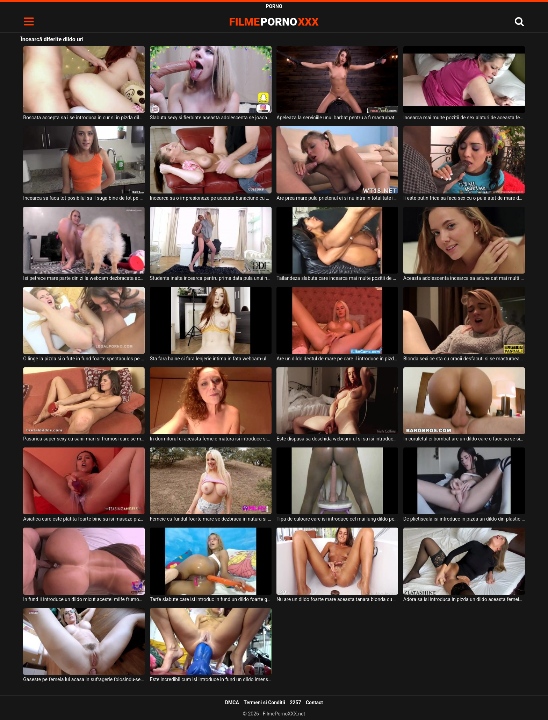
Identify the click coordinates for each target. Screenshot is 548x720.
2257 (295, 702)
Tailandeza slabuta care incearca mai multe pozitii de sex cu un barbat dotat (337, 278)
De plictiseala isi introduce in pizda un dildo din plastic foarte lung (464, 519)
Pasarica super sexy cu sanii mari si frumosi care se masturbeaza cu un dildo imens (84, 439)
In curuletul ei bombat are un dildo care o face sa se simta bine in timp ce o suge (464, 439)
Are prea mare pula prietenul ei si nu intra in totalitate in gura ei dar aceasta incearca (337, 198)
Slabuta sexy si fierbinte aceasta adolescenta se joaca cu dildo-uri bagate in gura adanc (211, 117)
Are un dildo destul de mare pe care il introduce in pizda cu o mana (337, 358)
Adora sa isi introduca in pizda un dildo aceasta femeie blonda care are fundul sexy (464, 599)
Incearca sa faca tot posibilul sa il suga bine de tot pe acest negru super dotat (84, 198)
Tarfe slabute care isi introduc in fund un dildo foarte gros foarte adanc (211, 599)
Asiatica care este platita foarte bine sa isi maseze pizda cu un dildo (84, 519)
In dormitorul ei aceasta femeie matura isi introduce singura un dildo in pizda (211, 439)
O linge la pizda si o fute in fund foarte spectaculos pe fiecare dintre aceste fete (84, 358)
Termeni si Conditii (264, 702)
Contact (314, 702)
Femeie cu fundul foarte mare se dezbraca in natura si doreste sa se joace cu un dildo (211, 519)
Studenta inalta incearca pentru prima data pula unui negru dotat (211, 278)
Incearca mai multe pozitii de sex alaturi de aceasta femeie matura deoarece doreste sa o (464, 117)
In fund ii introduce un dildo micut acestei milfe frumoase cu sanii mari (84, 599)
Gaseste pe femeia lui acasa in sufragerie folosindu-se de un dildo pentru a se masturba (84, 679)
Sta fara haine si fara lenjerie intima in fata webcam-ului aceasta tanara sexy (211, 358)
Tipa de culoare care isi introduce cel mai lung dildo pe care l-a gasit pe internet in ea (337, 519)
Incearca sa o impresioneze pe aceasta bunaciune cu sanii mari (211, 198)
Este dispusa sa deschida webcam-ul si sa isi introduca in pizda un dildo (337, 439)
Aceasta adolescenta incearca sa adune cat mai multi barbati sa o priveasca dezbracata (464, 278)
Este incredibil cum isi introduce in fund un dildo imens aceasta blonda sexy (211, 679)
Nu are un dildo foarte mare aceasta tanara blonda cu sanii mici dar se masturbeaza (337, 599)
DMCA (232, 702)
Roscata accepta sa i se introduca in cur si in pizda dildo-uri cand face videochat (84, 117)
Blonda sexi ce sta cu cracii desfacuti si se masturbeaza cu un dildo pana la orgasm (464, 358)
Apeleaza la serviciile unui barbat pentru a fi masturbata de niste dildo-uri (337, 117)
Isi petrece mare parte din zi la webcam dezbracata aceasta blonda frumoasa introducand (84, 278)
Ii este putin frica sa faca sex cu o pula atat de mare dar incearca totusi (464, 198)
